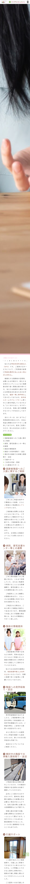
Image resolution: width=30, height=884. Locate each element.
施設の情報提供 (10, 449)
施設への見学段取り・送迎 (15, 451)
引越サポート (10, 459)
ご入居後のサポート (12, 465)
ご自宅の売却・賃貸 (12, 462)
